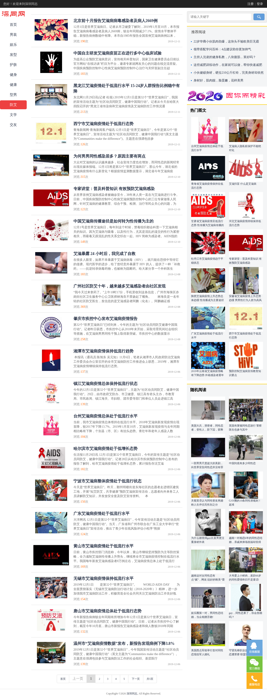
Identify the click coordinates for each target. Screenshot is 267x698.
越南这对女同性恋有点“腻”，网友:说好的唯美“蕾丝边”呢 (208, 579)
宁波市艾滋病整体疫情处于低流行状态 (107, 481)
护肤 (13, 65)
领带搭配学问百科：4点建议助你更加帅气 (222, 49)
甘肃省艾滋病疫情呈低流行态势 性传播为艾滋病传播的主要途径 (207, 225)
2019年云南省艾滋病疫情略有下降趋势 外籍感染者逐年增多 (207, 375)
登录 (260, 4)
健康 (13, 85)
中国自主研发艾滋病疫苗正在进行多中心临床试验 (117, 53)
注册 (250, 4)
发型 (13, 55)
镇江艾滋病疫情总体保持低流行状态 (105, 383)
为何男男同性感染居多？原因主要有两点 (109, 156)
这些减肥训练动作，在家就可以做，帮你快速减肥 (228, 65)
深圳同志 (132, 693)
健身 (13, 75)
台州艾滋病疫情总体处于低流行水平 (105, 416)
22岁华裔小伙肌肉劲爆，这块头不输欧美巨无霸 (226, 41)
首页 (13, 24)
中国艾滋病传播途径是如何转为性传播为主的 (113, 221)
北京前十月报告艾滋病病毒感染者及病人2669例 (115, 20)
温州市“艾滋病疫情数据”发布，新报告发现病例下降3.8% (124, 643)
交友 (13, 125)
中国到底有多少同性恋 (242, 463)
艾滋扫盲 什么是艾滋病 (242, 183)
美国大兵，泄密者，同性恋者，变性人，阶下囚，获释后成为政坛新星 (207, 429)
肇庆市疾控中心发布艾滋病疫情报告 (105, 318)
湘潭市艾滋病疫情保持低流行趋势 (103, 351)
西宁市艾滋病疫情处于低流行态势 (103, 123)
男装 (13, 34)
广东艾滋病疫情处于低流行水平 (101, 513)
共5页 (150, 678)
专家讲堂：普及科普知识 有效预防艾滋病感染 (114, 188)
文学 (13, 115)
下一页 (136, 678)
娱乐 (13, 45)
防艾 (13, 105)
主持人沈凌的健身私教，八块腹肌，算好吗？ (225, 57)
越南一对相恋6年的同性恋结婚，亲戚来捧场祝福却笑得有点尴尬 (245, 542)
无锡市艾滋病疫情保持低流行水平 (103, 578)
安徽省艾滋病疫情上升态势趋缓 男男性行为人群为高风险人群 (245, 300)
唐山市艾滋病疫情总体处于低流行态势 (107, 611)
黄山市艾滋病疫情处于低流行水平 (103, 546)
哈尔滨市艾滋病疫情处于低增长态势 (105, 448)
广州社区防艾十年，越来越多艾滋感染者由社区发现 (119, 286)
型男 (13, 95)
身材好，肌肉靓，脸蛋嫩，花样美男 (218, 80)
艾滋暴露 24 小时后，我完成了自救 (104, 253)
